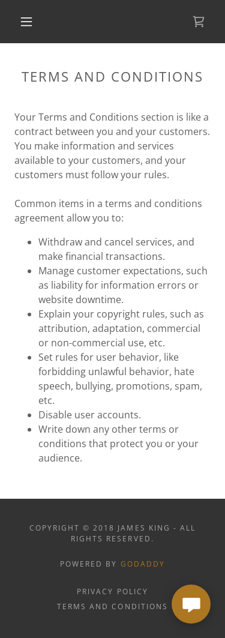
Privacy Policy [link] (112, 591)
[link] (199, 22)
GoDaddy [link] (143, 564)
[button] (26, 22)
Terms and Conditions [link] (112, 606)
